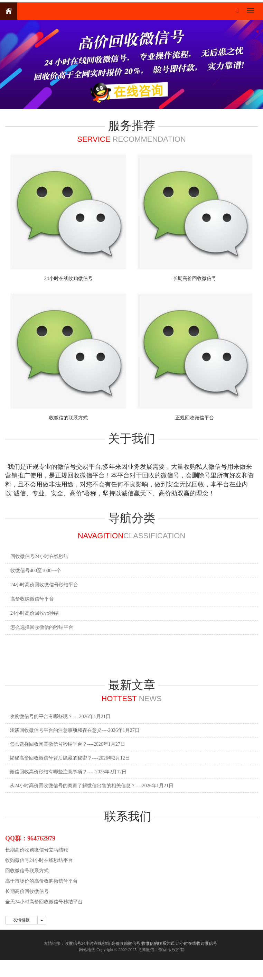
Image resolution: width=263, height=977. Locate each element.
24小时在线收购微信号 (68, 278)
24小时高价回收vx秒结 (34, 613)
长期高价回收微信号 (194, 278)
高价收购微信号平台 (32, 599)
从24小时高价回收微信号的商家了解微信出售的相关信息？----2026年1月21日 (91, 785)
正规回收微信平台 (194, 417)
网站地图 (87, 949)
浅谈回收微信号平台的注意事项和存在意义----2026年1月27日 (75, 730)
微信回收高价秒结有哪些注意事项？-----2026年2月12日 (68, 771)
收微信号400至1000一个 (35, 570)
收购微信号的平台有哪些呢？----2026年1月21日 (60, 716)
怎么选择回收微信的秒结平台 (41, 627)
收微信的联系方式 (68, 417)
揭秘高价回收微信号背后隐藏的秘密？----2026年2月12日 (70, 758)
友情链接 (21, 920)
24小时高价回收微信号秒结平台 (44, 584)
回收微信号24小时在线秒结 (39, 556)
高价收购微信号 (125, 943)
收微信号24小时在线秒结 (87, 943)
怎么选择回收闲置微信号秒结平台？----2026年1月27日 (67, 744)
